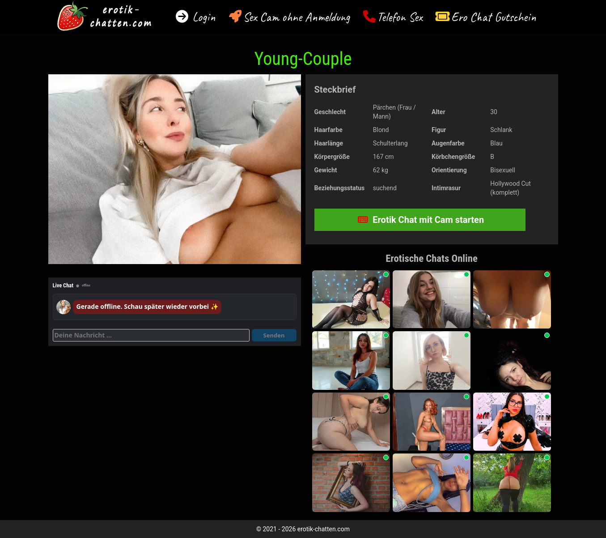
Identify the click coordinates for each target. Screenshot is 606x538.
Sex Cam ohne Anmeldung (296, 17)
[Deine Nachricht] (151, 335)
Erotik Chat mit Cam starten (421, 219)
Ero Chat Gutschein (493, 17)
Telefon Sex (399, 17)
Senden (274, 335)
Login (202, 17)
